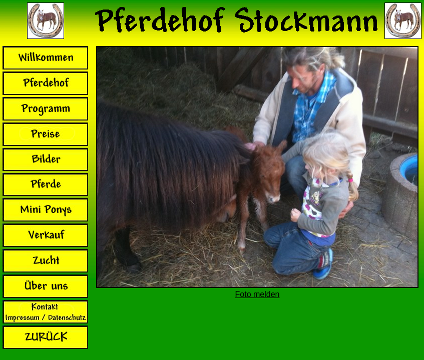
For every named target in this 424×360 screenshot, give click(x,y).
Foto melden (257, 294)
